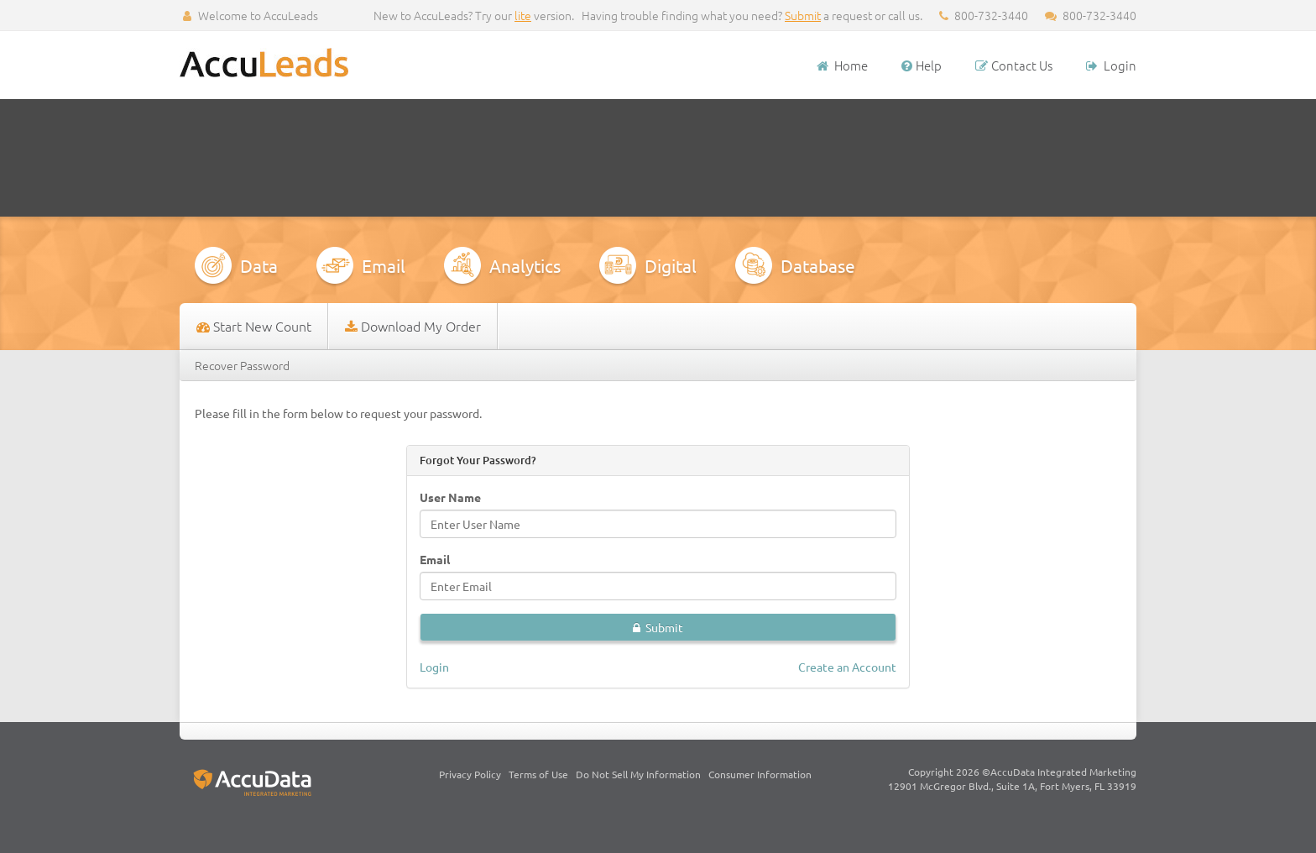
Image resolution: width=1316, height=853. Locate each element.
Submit (803, 15)
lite (522, 15)
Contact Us (1013, 65)
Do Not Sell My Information (638, 774)
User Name (450, 497)
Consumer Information (760, 774)
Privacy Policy (470, 774)
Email (435, 559)
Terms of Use (538, 774)
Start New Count (253, 326)
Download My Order (413, 326)
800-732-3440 (1090, 15)
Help (921, 65)
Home (841, 65)
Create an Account (847, 666)
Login (1111, 65)
